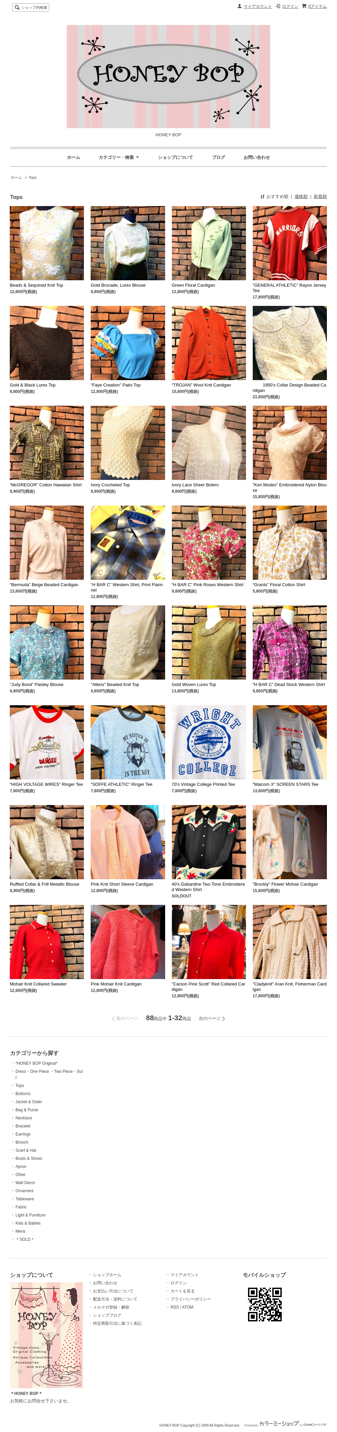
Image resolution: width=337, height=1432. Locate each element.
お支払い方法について (113, 1291)
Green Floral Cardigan (193, 285)
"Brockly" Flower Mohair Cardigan (285, 884)
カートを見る (183, 1291)
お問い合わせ (257, 157)
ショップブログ (107, 1315)
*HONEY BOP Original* (37, 1063)
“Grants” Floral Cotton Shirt (279, 584)
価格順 (301, 196)
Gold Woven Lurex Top (194, 684)
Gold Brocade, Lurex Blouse (118, 285)
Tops (32, 177)
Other (21, 1174)
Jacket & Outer (29, 1101)
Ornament (24, 1190)
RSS (175, 1307)
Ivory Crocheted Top (110, 484)
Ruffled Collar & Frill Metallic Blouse (44, 884)
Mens (20, 1231)
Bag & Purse (27, 1110)
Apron (21, 1166)
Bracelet (23, 1126)
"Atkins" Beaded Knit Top (115, 684)
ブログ (218, 157)
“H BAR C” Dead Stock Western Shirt (289, 684)
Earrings (23, 1134)
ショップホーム (107, 1274)
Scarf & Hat (26, 1150)
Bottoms (23, 1093)
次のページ (210, 1018)
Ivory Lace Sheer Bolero (195, 484)
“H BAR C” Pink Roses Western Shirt (208, 584)
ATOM (187, 1307)
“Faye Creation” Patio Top (116, 385)
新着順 (320, 196)
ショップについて (175, 157)
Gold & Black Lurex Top (33, 385)
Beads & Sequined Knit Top (36, 285)
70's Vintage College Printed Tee (203, 784)
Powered (285, 1425)
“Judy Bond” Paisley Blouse (36, 684)
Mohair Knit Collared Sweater (38, 983)
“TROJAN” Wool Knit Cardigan (201, 385)
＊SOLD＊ (25, 1239)
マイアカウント (258, 6)
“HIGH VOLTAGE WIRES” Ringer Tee (46, 784)
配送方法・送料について (115, 1299)
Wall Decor (25, 1182)
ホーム (73, 157)
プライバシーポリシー (191, 1299)
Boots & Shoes (29, 1158)
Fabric (21, 1207)
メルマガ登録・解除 (111, 1307)
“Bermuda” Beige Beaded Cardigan (44, 584)
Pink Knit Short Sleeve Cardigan (122, 884)
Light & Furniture (30, 1215)
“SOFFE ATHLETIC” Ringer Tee (121, 784)
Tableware (25, 1199)
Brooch (22, 1142)
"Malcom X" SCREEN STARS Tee (285, 784)
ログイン (290, 6)
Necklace (24, 1118)
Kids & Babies (28, 1223)
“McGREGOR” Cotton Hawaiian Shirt (46, 484)
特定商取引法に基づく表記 (117, 1323)
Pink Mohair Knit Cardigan (116, 983)
